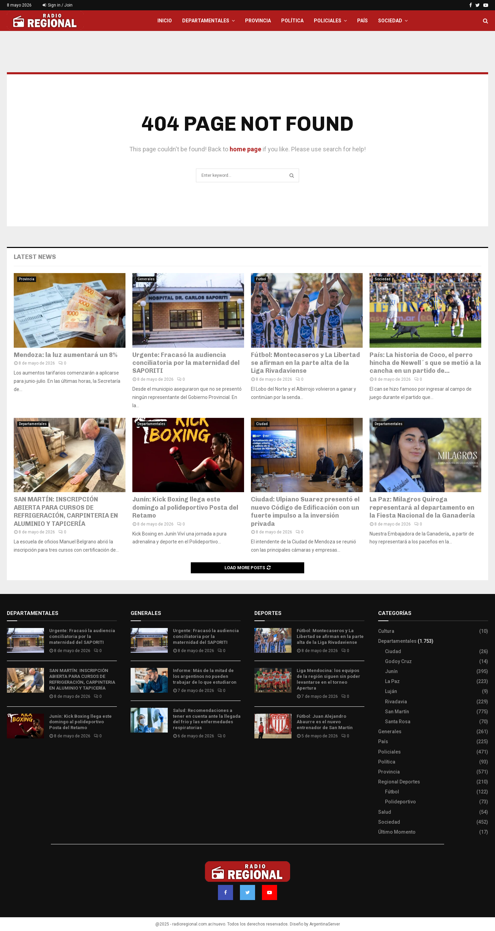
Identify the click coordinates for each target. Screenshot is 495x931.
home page (245, 149)
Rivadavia (396, 701)
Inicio (164, 20)
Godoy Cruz (398, 661)
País (362, 20)
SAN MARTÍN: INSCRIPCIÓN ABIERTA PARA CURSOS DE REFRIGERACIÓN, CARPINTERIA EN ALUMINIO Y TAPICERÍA (66, 511)
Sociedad (390, 20)
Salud (384, 812)
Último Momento (397, 832)
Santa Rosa (397, 721)
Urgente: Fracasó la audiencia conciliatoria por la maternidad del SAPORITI (186, 363)
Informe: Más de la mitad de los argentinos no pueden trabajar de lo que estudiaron (204, 676)
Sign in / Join (58, 5)
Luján (391, 691)
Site (268, 756)
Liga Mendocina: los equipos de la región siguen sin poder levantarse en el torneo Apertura (328, 679)
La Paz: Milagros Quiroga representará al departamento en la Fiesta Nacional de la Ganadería (422, 507)
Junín (391, 671)
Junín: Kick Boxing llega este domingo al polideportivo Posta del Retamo (185, 507)
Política (292, 20)
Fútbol (261, 279)
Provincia (258, 20)
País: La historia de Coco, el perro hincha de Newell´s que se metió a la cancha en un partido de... (425, 363)
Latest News (35, 257)
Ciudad (262, 424)
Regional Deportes (399, 781)
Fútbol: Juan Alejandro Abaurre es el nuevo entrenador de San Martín (325, 722)
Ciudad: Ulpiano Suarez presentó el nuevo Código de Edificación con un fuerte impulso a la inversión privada (305, 511)
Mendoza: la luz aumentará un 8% (65, 355)
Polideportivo (400, 801)
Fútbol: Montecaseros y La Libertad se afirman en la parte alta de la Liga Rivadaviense (305, 363)
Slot (259, 756)
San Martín (397, 711)
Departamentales (205, 20)
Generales (146, 279)
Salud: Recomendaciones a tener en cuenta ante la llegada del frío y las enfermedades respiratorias (207, 719)
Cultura (386, 631)
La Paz (392, 681)
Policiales (327, 20)
